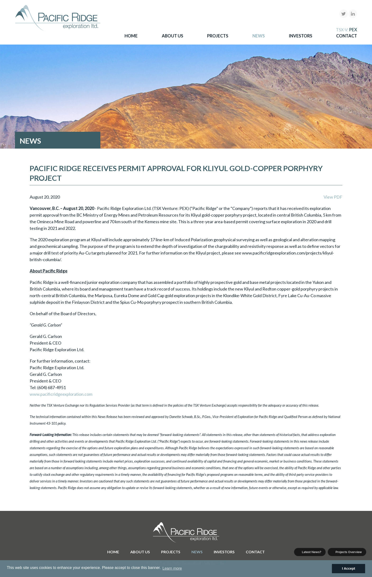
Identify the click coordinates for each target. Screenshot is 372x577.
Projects (217, 35)
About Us (172, 35)
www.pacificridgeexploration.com (61, 394)
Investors (300, 35)
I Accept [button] (348, 568)
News (258, 35)
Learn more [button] (172, 568)
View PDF (333, 197)
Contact (346, 35)
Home (131, 35)
